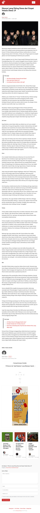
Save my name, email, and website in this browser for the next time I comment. (18, 496)
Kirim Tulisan (17, 508)
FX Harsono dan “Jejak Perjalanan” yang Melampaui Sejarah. (20, 366)
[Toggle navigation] (33, 2)
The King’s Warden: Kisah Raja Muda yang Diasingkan (7, 446)
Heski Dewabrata (32, 455)
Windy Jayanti (5, 454)
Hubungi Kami (28, 508)
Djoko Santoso (5, 17)
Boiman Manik (18, 455)
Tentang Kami (11, 508)
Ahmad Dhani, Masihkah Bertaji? (12, 467)
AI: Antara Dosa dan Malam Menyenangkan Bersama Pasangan (20, 446)
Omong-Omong (18, 510)
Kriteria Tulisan (22, 508)
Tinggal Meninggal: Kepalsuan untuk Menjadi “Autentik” (33, 446)
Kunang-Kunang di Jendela (20, 363)
